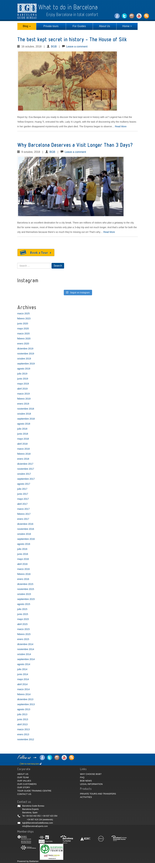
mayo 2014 (23, 679)
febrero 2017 (23, 514)
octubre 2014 (24, 654)
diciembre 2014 (25, 644)
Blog (26, 26)
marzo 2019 (23, 393)
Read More (120, 126)
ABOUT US (22, 774)
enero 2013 (23, 734)
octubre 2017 (24, 474)
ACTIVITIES (86, 797)
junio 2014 (22, 674)
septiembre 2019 (26, 363)
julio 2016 (22, 549)
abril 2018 (22, 443)
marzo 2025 (23, 313)
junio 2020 (22, 323)
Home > (127, 26)
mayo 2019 (23, 383)
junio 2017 (22, 494)
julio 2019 (22, 373)
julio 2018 (22, 428)
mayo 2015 (23, 619)
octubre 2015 (24, 594)
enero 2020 (23, 343)
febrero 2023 (23, 318)
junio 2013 (22, 719)
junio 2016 (22, 554)
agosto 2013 (23, 709)
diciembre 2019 (25, 348)
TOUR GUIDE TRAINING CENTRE (34, 791)
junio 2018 (22, 433)
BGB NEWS (86, 780)
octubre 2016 (24, 534)
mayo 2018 (23, 438)
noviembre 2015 (25, 589)
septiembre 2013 (26, 704)
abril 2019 (22, 388)
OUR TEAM (23, 777)
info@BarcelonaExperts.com (35, 826)
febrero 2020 (23, 338)
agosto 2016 (23, 544)
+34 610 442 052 (33, 816)
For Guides (79, 26)
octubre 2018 (24, 413)
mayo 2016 (23, 559)
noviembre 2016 (25, 529)
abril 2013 (22, 724)
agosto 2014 (23, 664)
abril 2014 (22, 684)
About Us (104, 26)
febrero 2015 (23, 634)
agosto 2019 (23, 368)
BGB (54, 46)
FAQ (82, 777)
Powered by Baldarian (27, 861)
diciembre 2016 (25, 524)
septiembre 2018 (26, 418)
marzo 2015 (23, 629)
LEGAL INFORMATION (91, 784)
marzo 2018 (23, 448)
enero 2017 (23, 519)
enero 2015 (23, 639)
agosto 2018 (23, 423)
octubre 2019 (24, 358)
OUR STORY (23, 787)
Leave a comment (76, 46)
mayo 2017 (23, 499)
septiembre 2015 (26, 599)
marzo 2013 (23, 729)
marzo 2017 (23, 509)
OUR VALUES (24, 780)
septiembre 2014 (26, 659)
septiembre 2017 (26, 479)
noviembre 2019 (25, 353)
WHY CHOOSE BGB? (90, 774)
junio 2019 (22, 378)
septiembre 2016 (26, 539)
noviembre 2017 (25, 468)
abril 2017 (22, 504)
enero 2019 (23, 403)
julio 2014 (22, 669)
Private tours (51, 26)
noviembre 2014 (25, 649)
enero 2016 (23, 579)
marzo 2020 (23, 333)
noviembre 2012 (25, 739)
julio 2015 (22, 609)
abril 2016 (22, 564)
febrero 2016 (23, 574)
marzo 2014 (23, 689)
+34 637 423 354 (49, 816)
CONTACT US (24, 794)
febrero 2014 (23, 694)
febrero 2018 (23, 453)
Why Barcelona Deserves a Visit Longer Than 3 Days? (75, 145)
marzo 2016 (23, 569)
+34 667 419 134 (34, 819)
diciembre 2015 (25, 584)
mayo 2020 (23, 328)
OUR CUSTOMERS (26, 784)
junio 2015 (22, 614)
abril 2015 (22, 624)
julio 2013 (22, 714)
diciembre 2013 (25, 699)
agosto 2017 (23, 484)
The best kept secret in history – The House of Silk (72, 39)
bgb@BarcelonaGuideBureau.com (37, 823)
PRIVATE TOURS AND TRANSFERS (98, 794)
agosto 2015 (23, 604)
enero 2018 (23, 458)
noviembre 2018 (25, 408)
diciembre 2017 (25, 463)
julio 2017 (22, 489)
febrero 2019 (23, 398)
